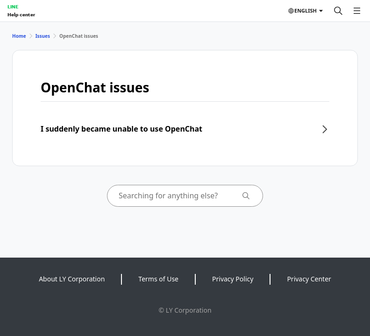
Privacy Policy (232, 278)
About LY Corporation (72, 278)
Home (19, 36)
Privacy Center (309, 278)
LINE (12, 6)
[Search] (338, 10)
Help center (21, 14)
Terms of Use (158, 278)
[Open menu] (357, 10)
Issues (43, 36)
